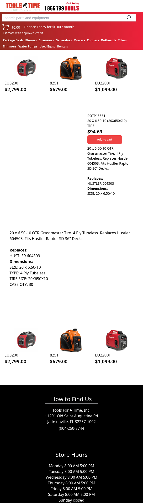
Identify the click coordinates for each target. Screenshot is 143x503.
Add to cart (104, 139)
